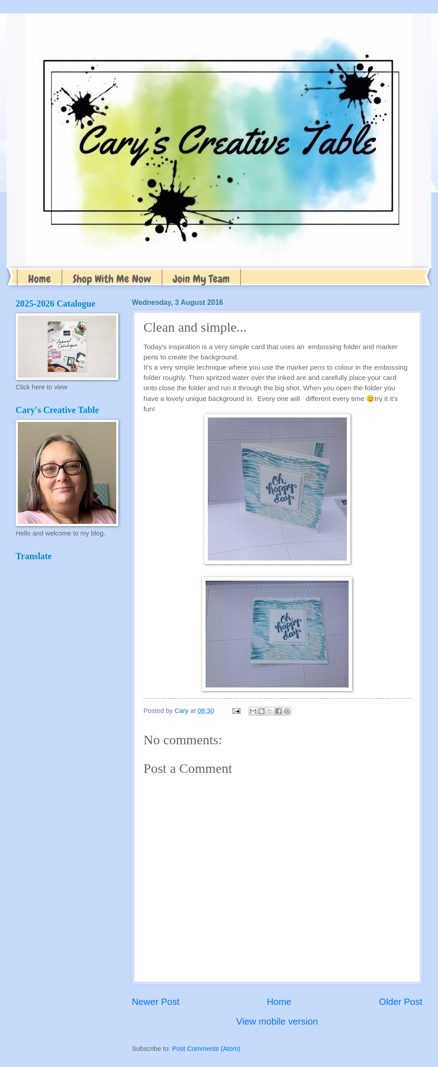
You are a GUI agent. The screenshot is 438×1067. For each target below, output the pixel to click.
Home (39, 279)
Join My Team (201, 279)
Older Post (400, 1001)
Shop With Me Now (112, 279)
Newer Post (155, 1001)
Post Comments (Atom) (206, 1048)
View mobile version (277, 1021)
